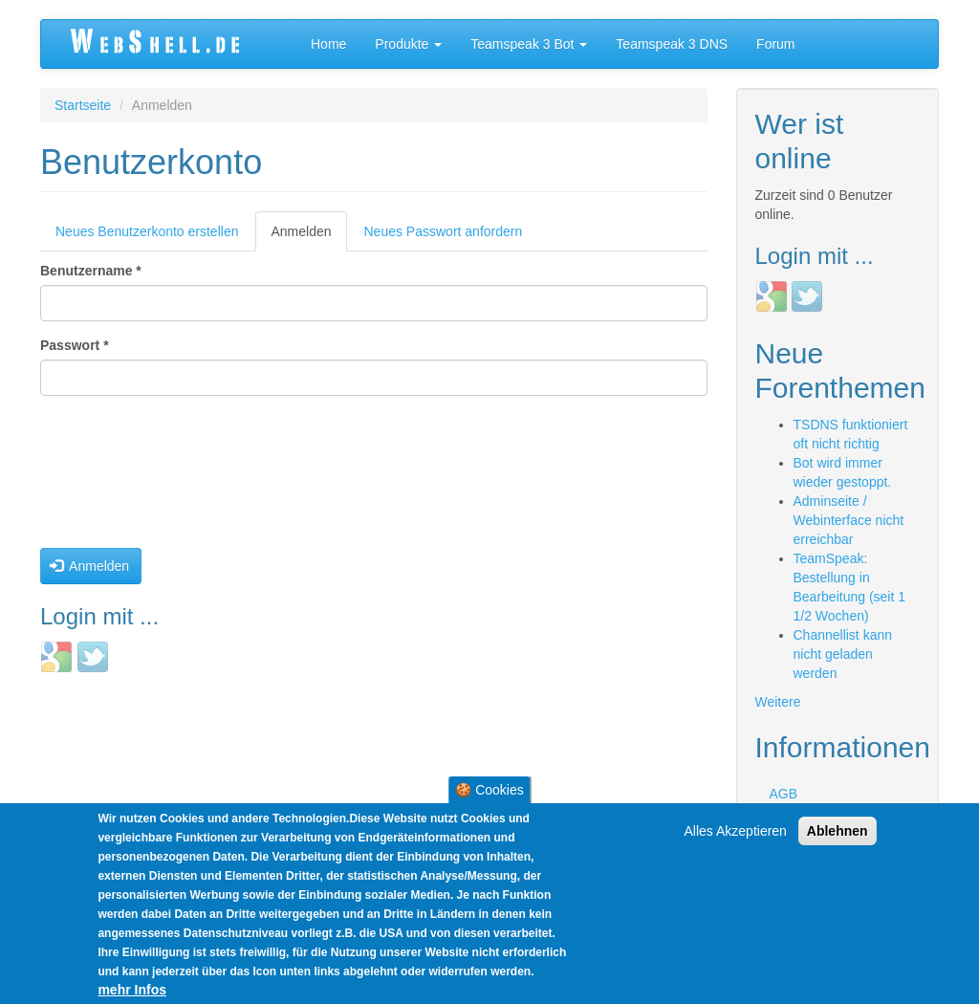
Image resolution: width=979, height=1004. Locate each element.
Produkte (408, 44)
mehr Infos (132, 991)
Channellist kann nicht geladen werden (843, 654)
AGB (784, 793)
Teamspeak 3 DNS (672, 44)
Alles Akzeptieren (736, 832)
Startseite (82, 105)
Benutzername (90, 270)
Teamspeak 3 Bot (528, 44)
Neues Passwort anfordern (443, 231)
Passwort (74, 345)
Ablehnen (837, 832)
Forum (775, 44)
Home (328, 44)
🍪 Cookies (489, 791)
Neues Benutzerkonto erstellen (146, 231)
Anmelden (308, 236)
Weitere (778, 701)
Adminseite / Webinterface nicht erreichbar (849, 520)
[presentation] (118, 479)
